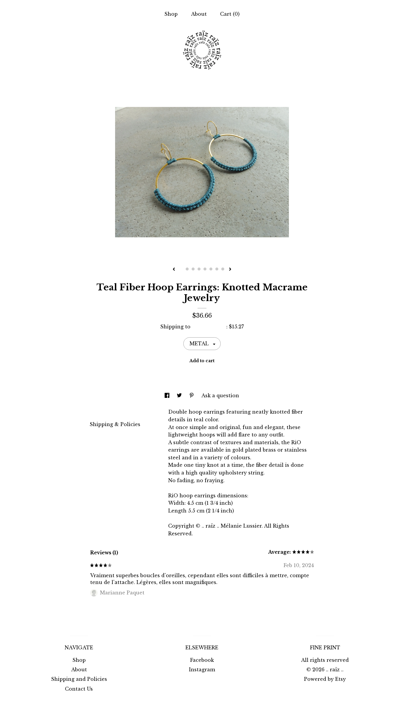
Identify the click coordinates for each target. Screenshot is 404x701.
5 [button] (204, 269)
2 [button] (187, 269)
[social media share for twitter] (180, 395)
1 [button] (181, 269)
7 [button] (216, 269)
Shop (171, 14)
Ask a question (220, 395)
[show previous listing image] (173, 270)
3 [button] (193, 269)
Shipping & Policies (115, 424)
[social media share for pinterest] (192, 395)
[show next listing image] (230, 270)
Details (101, 411)
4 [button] (199, 269)
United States (209, 327)
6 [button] (210, 269)
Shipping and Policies (79, 679)
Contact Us (79, 689)
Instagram (202, 669)
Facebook (202, 660)
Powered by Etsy (325, 679)
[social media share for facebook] (168, 395)
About (199, 14)
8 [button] (222, 269)
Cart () (230, 14)
